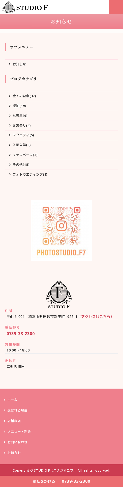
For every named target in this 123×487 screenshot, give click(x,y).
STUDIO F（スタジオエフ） (55, 470)
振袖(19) (19, 106)
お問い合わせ (18, 442)
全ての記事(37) (24, 96)
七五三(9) (20, 116)
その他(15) (21, 165)
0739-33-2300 (21, 333)
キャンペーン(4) (25, 155)
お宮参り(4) (22, 125)
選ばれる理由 (18, 410)
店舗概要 (14, 421)
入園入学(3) (22, 145)
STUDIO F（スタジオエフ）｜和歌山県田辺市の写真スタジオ (26, 7)
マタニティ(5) (23, 135)
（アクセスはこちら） (96, 316)
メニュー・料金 (19, 431)
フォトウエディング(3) (30, 174)
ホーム (13, 400)
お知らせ (19, 64)
